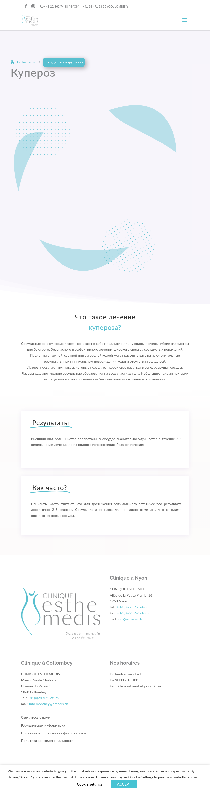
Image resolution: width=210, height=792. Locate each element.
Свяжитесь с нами (35, 717)
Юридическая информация (43, 725)
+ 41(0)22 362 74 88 (132, 607)
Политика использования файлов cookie (53, 733)
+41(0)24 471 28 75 (43, 698)
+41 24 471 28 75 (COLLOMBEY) (105, 6)
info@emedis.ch (130, 619)
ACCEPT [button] (124, 784)
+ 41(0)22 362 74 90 (132, 613)
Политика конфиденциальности (47, 740)
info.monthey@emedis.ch (48, 704)
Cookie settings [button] (89, 784)
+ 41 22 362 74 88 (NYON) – (63, 6)
